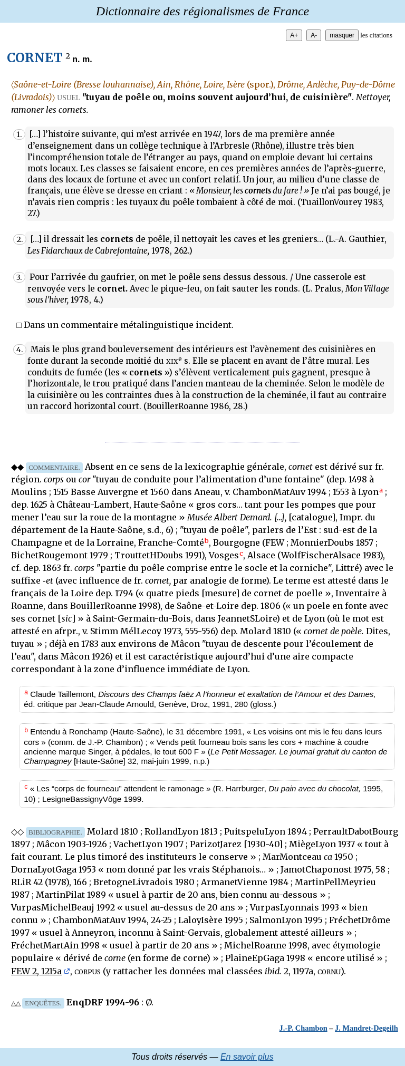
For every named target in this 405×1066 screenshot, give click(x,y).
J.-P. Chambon (303, 1028)
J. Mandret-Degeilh (366, 1028)
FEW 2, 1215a (36, 971)
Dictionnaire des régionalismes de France (202, 11)
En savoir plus (247, 1056)
